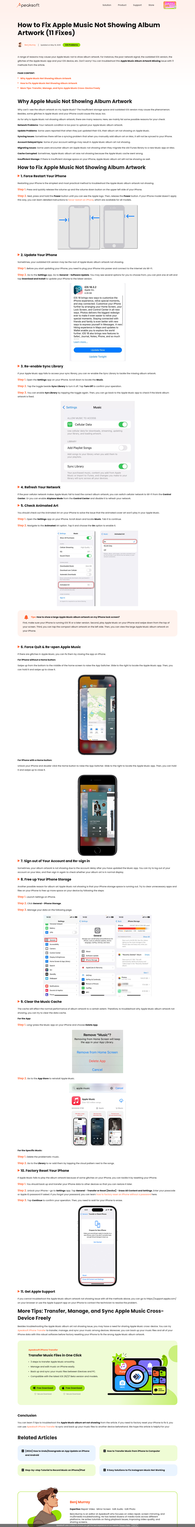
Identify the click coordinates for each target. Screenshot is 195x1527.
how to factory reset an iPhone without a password (123, 1194)
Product (122, 5)
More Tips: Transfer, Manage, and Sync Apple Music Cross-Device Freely (60, 88)
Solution (107, 5)
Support (137, 5)
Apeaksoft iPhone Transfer (32, 1330)
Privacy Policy (124, 1525)
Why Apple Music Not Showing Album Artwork (45, 78)
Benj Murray (30, 45)
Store (151, 5)
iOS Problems (71, 45)
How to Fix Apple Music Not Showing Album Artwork (48, 83)
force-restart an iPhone (81, 199)
